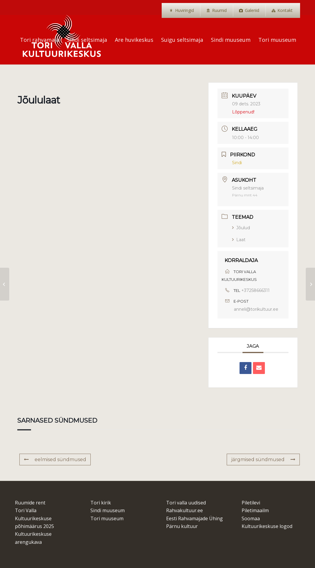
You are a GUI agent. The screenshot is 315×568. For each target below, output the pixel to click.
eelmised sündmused (55, 459)
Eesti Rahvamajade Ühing (194, 518)
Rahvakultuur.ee (184, 510)
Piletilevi (251, 502)
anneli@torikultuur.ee (256, 309)
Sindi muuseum (107, 510)
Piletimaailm (255, 510)
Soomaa (251, 518)
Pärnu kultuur (182, 526)
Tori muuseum (106, 518)
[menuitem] (181, 10)
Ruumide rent (30, 502)
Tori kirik (100, 502)
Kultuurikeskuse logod (267, 526)
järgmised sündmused (263, 459)
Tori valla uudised (186, 502)
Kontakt (285, 10)
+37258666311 (255, 290)
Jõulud (241, 227)
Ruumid (219, 10)
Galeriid (252, 10)
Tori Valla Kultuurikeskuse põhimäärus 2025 (34, 518)
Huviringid (184, 10)
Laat (238, 239)
